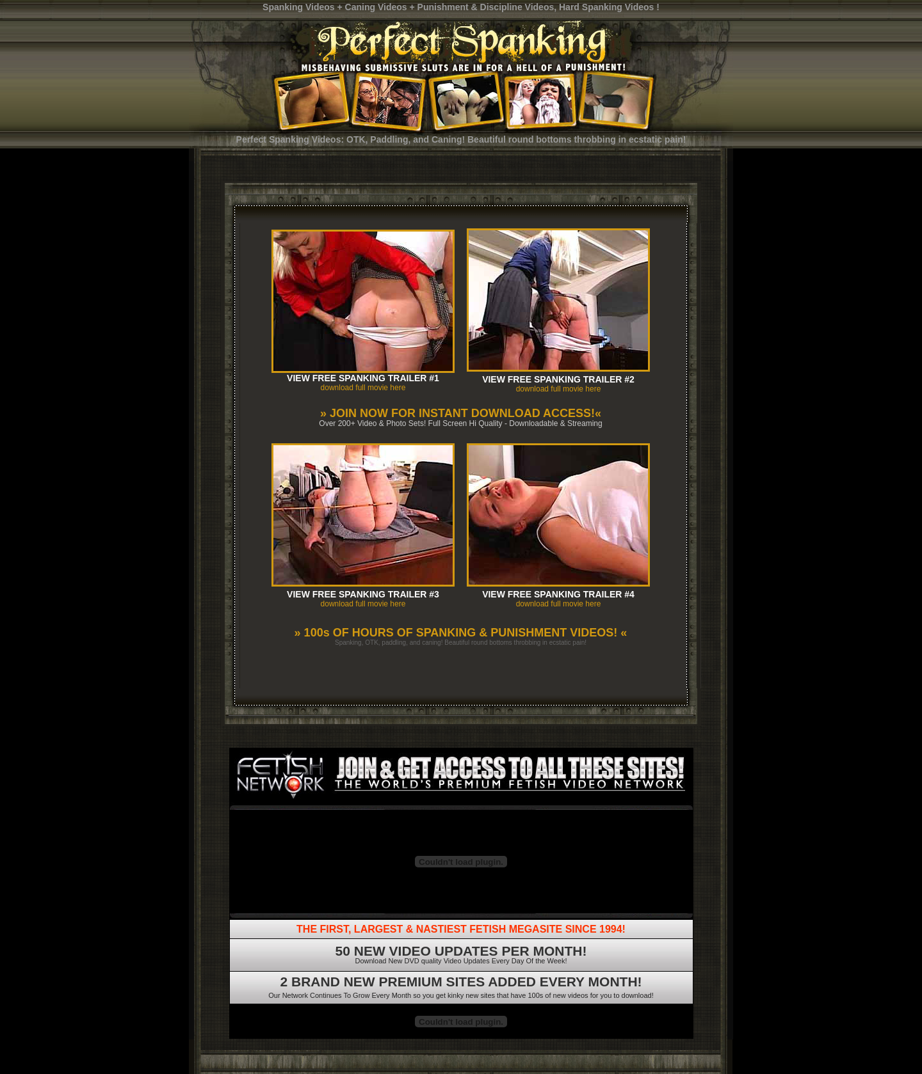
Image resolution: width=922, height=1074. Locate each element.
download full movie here (363, 387)
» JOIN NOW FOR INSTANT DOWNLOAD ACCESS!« (460, 413)
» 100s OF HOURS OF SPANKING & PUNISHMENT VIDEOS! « (461, 632)
